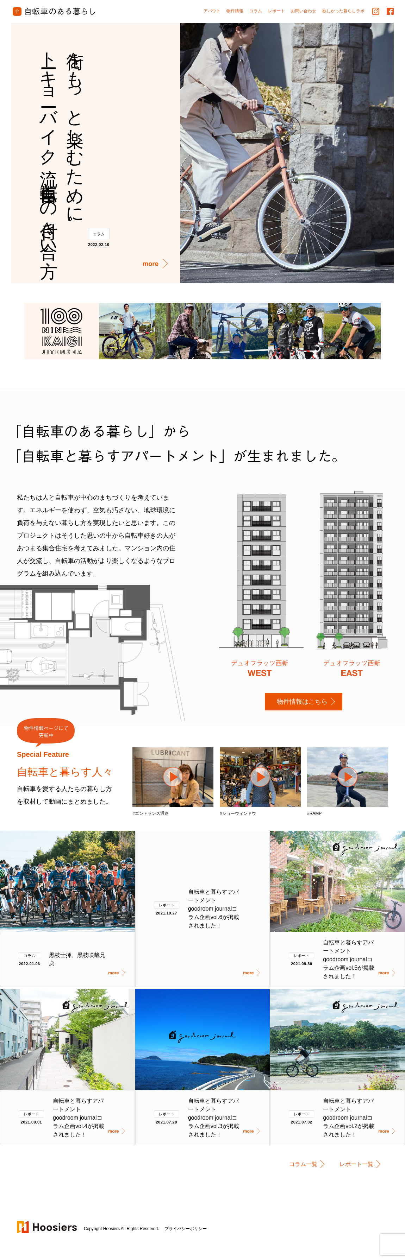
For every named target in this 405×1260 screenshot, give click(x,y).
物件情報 (234, 10)
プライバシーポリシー (185, 1228)
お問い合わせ (303, 10)
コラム (99, 234)
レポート (166, 905)
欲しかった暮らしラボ (343, 10)
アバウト (212, 10)
